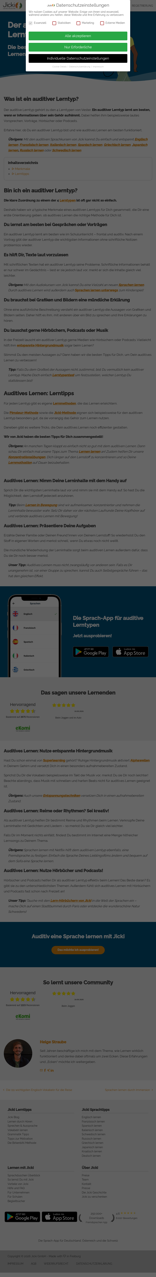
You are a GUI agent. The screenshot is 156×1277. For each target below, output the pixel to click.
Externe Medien (112, 22)
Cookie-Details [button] (59, 66)
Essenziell (37, 22)
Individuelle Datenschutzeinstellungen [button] (78, 58)
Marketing (85, 22)
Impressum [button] (98, 66)
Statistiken (61, 22)
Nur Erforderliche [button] (78, 47)
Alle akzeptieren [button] (78, 36)
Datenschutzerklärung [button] (80, 66)
